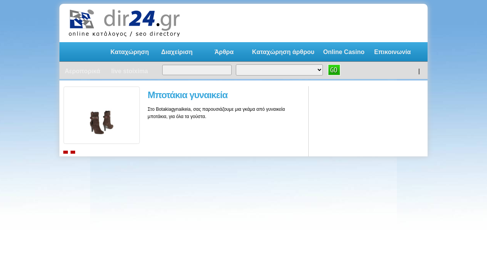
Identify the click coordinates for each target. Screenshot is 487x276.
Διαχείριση (176, 52)
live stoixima (129, 71)
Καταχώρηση (129, 52)
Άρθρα (224, 52)
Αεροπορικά (82, 71)
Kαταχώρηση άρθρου (283, 52)
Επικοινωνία (392, 52)
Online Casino (344, 52)
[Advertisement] (325, 23)
